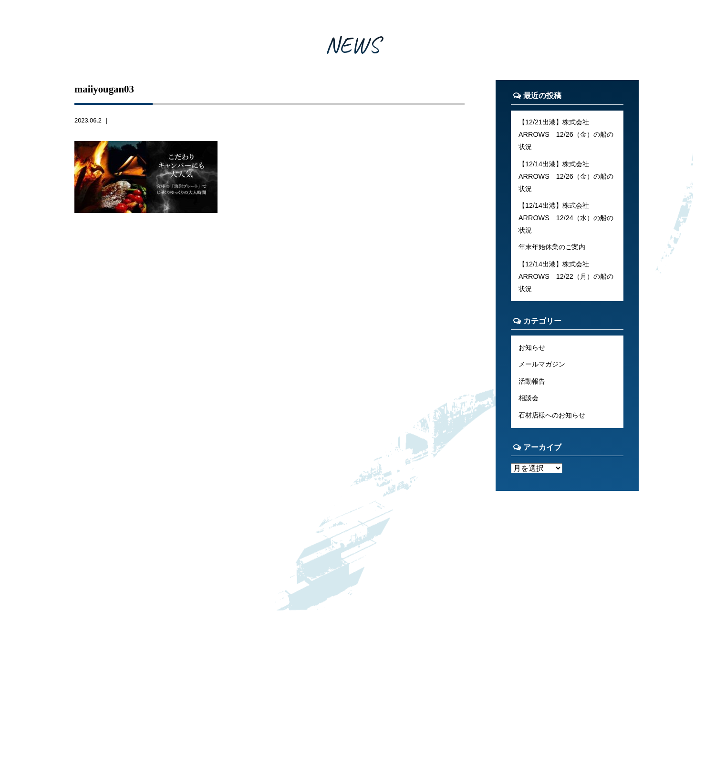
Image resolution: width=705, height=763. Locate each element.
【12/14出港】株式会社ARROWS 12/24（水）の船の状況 (565, 218)
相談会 (528, 398)
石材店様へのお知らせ (551, 415)
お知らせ (531, 347)
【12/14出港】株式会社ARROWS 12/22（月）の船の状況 (565, 276)
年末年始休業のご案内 (551, 247)
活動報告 (531, 381)
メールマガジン (541, 364)
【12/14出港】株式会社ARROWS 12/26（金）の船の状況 (565, 176)
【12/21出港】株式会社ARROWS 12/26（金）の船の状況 (565, 134)
